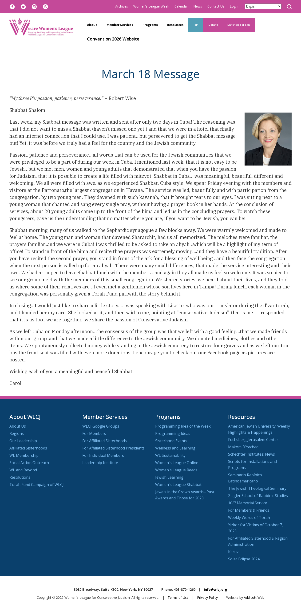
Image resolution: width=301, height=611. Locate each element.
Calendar (181, 6)
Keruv (233, 551)
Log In (234, 6)
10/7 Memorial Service (247, 503)
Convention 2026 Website (113, 39)
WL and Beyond (23, 470)
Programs (150, 25)
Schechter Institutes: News (251, 454)
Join (195, 24)
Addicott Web (254, 597)
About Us (17, 426)
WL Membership (24, 455)
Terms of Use (178, 597)
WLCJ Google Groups (100, 426)
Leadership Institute (100, 462)
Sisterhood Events (171, 440)
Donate (213, 24)
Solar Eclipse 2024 (244, 559)
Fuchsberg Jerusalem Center (253, 439)
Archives (121, 6)
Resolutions (19, 477)
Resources (175, 25)
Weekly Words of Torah (249, 517)
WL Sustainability (170, 455)
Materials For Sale (238, 24)
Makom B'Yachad (243, 446)
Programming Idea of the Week (183, 426)
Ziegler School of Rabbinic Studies (258, 495)
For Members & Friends (248, 510)
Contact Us (215, 6)
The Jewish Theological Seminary (257, 488)
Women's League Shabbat (178, 484)
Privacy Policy (207, 597)
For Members (94, 433)
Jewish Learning (169, 477)
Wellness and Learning (175, 448)
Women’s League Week (151, 6)
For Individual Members (103, 455)
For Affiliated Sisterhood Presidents (113, 448)
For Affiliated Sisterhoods (104, 440)
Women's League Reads (176, 470)
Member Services (120, 25)
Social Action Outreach (29, 462)
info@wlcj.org (215, 589)
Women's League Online (176, 462)
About (92, 25)
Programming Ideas (172, 433)
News (197, 6)
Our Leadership (23, 440)
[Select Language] (263, 6)
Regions (16, 433)
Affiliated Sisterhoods (28, 448)
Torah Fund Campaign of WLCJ (36, 484)
